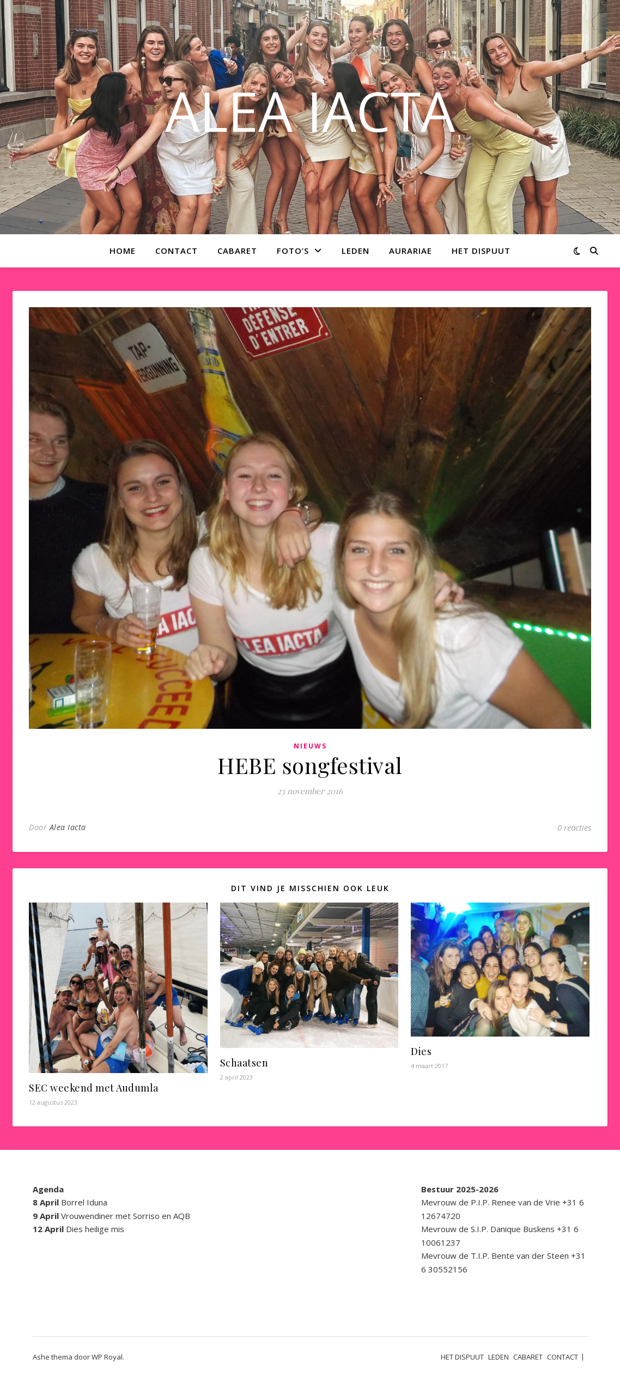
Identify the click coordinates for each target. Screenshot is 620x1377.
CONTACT (176, 250)
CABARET (237, 250)
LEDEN (355, 250)
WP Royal (107, 1357)
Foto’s (293, 250)
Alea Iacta (68, 827)
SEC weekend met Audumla (94, 1087)
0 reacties (574, 827)
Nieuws (310, 746)
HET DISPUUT (481, 250)
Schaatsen (244, 1062)
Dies (421, 1051)
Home (123, 250)
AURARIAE (410, 250)
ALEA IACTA (310, 110)
